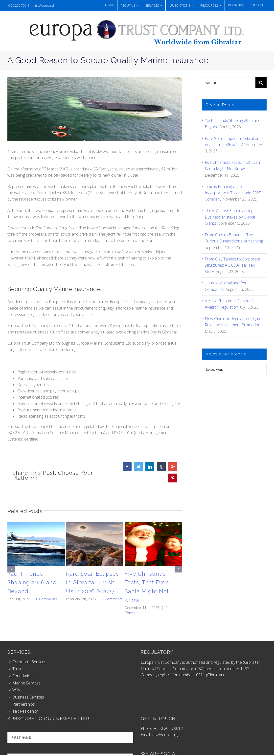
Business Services (28, 697)
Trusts (17, 669)
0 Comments (46, 599)
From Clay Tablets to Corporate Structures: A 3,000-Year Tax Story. (232, 265)
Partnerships (23, 704)
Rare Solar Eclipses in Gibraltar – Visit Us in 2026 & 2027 (92, 582)
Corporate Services (29, 661)
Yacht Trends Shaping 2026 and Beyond (32, 582)
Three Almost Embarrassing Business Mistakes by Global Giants (230, 217)
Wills (16, 690)
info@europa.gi (44, 5)
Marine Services (26, 683)
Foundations (23, 676)
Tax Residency (25, 711)
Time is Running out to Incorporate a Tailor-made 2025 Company (233, 193)
